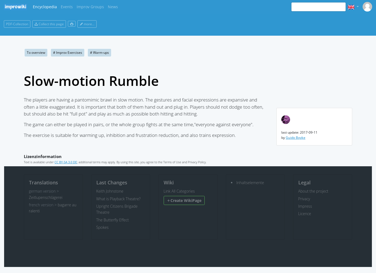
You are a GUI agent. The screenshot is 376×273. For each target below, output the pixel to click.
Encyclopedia (45, 6)
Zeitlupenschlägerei (46, 197)
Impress (305, 206)
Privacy (304, 198)
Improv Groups (90, 6)
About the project (313, 191)
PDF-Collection (17, 24)
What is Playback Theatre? (118, 198)
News (113, 6)
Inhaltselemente (250, 182)
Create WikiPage (184, 200)
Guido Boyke (295, 137)
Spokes (102, 227)
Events (67, 6)
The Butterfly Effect (112, 220)
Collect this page (49, 24)
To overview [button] (36, 52)
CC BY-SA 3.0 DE (65, 162)
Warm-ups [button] (99, 52)
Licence (304, 213)
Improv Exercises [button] (67, 52)
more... (87, 24)
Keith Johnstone (109, 191)
